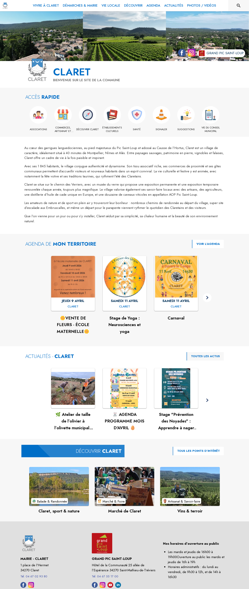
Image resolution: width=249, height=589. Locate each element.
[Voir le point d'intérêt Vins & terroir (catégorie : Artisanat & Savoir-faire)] (190, 486)
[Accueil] (5, 6)
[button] (207, 297)
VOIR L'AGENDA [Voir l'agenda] (208, 244)
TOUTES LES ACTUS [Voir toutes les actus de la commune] (205, 356)
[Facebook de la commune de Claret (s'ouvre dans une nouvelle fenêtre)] (181, 53)
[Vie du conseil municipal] (210, 129)
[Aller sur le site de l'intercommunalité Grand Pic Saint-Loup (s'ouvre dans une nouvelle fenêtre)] (221, 53)
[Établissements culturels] (112, 129)
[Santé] (136, 129)
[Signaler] (161, 129)
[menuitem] (46, 5)
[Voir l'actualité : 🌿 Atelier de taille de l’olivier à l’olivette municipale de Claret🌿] (73, 388)
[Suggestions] (186, 129)
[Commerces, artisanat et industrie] (63, 129)
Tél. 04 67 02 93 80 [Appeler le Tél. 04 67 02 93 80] (33, 576)
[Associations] (38, 129)
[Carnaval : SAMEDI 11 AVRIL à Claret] (176, 306)
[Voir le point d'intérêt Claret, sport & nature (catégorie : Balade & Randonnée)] (59, 486)
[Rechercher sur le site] (238, 5)
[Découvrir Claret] (87, 129)
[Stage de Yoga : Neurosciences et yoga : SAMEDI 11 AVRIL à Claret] (124, 306)
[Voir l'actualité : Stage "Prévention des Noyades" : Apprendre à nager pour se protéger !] (176, 388)
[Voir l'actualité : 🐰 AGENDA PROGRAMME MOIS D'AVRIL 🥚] (124, 388)
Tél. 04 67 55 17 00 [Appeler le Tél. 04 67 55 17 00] (105, 576)
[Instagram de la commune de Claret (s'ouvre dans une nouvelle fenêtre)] (191, 53)
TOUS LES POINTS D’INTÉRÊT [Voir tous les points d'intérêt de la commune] (198, 451)
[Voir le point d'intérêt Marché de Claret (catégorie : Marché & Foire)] (124, 486)
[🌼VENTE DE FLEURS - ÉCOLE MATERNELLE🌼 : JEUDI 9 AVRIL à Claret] (73, 306)
